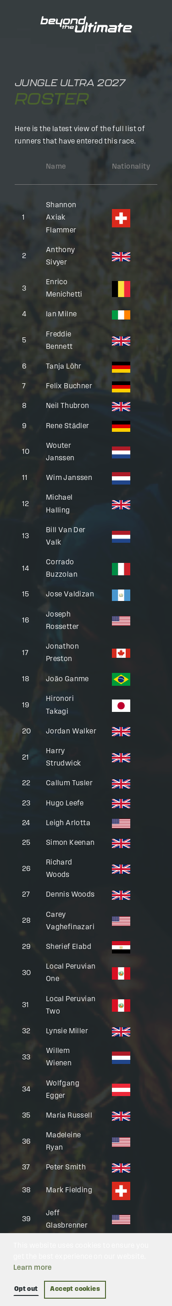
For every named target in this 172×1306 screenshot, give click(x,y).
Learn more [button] (32, 1268)
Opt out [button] (26, 1289)
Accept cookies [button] (75, 1289)
